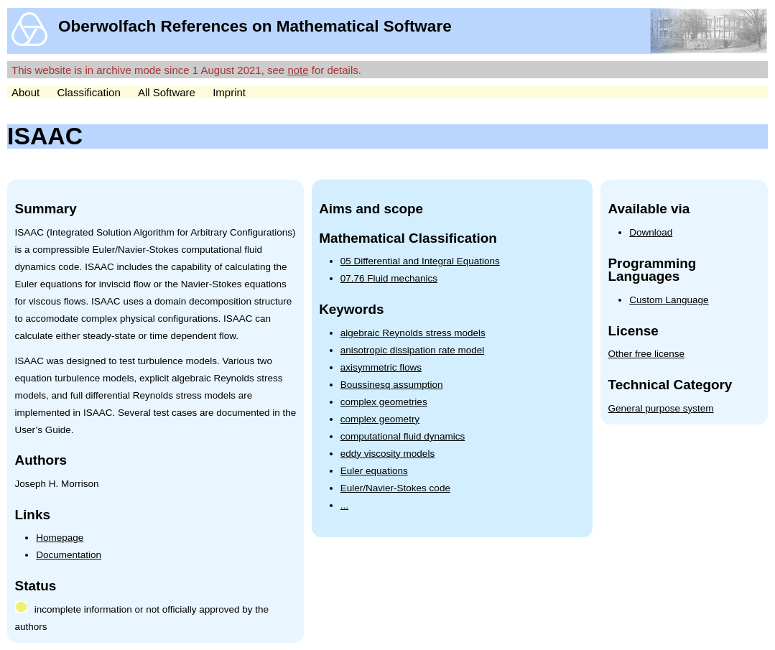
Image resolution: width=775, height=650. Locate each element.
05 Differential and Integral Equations (420, 261)
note (297, 70)
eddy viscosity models (387, 453)
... (344, 505)
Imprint (229, 92)
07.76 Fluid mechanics (388, 278)
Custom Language (668, 299)
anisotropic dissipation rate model (412, 350)
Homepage (59, 537)
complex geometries (383, 401)
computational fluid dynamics (402, 436)
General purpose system (661, 408)
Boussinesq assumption (391, 384)
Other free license (646, 353)
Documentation (68, 554)
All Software (166, 92)
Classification (88, 92)
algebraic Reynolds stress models (413, 333)
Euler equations (374, 470)
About (25, 92)
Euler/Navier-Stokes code (395, 488)
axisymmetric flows (381, 367)
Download (650, 232)
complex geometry (379, 419)
